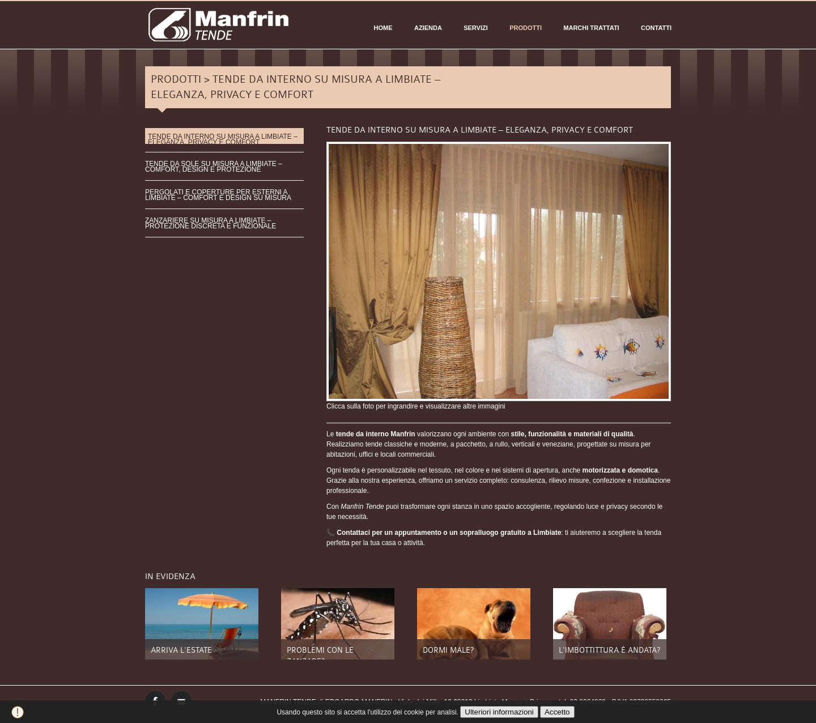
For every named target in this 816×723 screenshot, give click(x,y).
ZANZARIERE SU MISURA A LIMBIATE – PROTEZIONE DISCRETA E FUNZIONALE (210, 223)
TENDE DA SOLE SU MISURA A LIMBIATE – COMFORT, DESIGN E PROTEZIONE (213, 166)
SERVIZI (476, 27)
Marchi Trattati (591, 27)
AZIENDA (428, 27)
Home (383, 27)
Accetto (557, 712)
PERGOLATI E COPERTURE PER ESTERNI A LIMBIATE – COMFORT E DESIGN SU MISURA (218, 195)
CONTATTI (656, 27)
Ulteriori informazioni (499, 712)
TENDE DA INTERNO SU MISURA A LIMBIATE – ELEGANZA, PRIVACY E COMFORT (223, 138)
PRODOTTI (525, 27)
